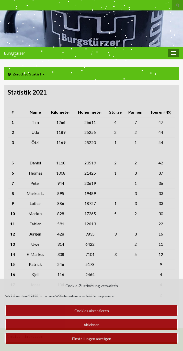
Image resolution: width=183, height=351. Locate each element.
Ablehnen (91, 324)
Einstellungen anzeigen (91, 338)
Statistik (36, 74)
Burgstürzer (14, 52)
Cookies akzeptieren (91, 310)
